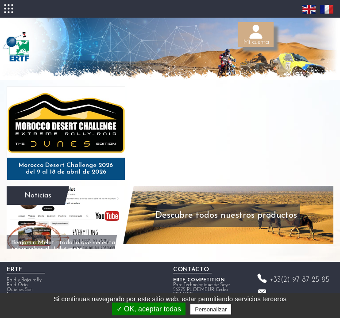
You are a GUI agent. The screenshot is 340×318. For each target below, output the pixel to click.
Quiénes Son (20, 282)
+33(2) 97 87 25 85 (299, 272)
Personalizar (211, 309)
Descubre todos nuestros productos (217, 209)
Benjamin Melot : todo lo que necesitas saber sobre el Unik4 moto (52, 226)
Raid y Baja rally (24, 272)
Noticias (35, 186)
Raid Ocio (17, 277)
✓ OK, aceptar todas (148, 309)
